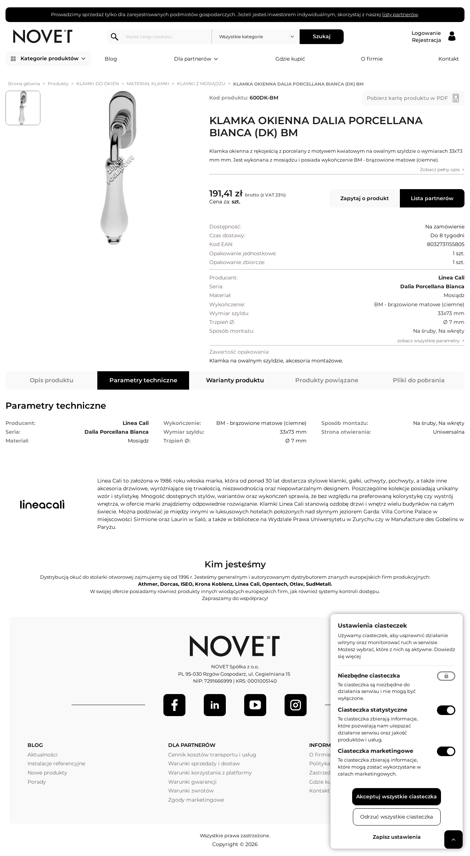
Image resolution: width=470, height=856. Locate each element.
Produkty (58, 83)
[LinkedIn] (215, 705)
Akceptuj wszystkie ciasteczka (396, 796)
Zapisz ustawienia (397, 837)
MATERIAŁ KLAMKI (148, 83)
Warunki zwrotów (191, 790)
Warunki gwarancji (192, 782)
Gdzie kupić (290, 58)
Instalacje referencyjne (56, 763)
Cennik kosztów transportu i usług (212, 754)
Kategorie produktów (53, 58)
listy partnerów (400, 14)
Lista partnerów (432, 198)
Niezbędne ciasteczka (369, 675)
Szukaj (323, 36)
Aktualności (43, 754)
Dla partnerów (196, 59)
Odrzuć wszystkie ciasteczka (396, 816)
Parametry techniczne (143, 380)
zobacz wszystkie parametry (428, 340)
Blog (111, 58)
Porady (37, 782)
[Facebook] (174, 705)
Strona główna (24, 83)
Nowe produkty (47, 772)
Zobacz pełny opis (440, 169)
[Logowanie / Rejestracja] (433, 36)
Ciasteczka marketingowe (375, 750)
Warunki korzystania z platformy (210, 772)
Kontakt (448, 58)
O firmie (372, 58)
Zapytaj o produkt (364, 198)
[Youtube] (255, 705)
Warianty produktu (235, 380)
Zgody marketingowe (196, 800)
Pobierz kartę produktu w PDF (407, 98)
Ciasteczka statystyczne (372, 709)
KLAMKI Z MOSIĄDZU (201, 83)
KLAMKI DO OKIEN (97, 83)
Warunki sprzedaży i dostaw (204, 763)
